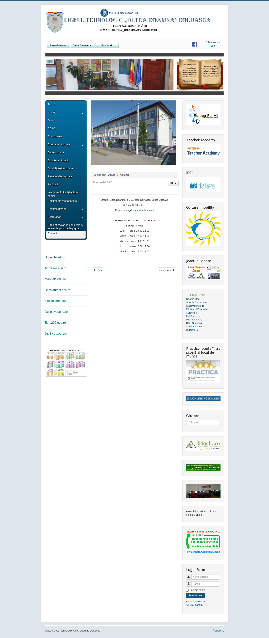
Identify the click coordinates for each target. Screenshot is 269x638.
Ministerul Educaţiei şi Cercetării (198, 311)
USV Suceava (194, 319)
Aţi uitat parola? (194, 604)
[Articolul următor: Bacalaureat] (167, 270)
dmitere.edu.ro (56, 268)
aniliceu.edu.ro (57, 333)
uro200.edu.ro (56, 322)
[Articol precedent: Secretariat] (98, 270)
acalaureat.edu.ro (59, 290)
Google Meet (193, 299)
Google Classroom (196, 302)
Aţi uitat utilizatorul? (197, 601)
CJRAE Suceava (195, 326)
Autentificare (195, 595)
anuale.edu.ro (56, 279)
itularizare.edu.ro (58, 300)
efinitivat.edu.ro (57, 311)
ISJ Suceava (193, 316)
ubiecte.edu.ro (56, 257)
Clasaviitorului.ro (195, 305)
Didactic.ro (192, 329)
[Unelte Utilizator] (173, 183)
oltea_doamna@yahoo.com (139, 210)
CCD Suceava (194, 323)
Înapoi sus (218, 630)
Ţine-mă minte (197, 590)
